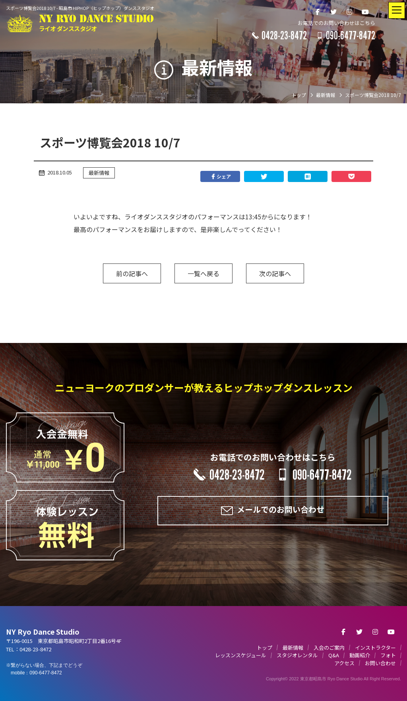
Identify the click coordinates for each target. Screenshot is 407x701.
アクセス (344, 663)
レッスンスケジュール (240, 655)
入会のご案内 (329, 647)
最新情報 (99, 172)
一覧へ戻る (203, 273)
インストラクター (375, 647)
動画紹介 (359, 655)
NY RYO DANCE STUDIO (96, 23)
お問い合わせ (380, 663)
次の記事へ (275, 273)
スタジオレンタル (297, 655)
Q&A (333, 655)
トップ (264, 647)
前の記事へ (132, 273)
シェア (220, 176)
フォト (388, 655)
